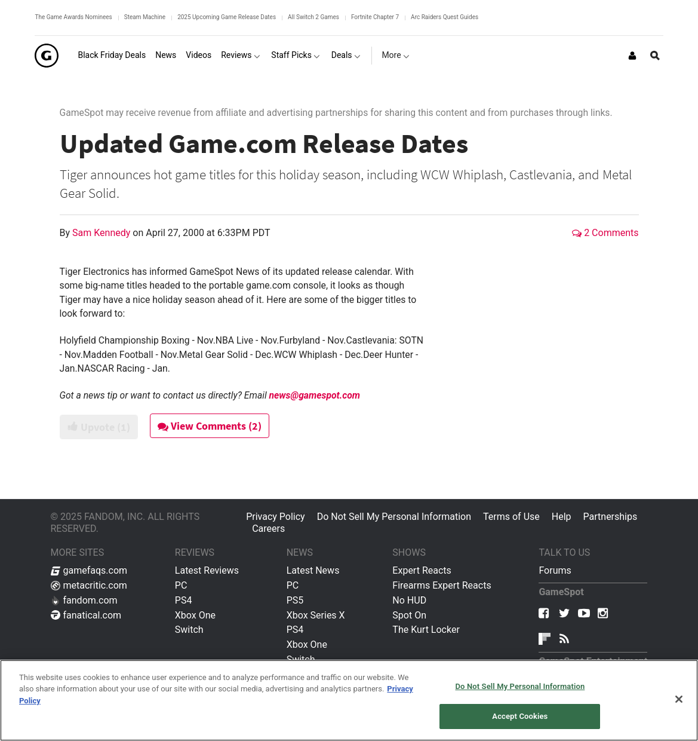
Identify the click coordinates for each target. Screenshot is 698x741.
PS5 (295, 600)
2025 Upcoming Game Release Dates (226, 17)
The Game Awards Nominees (73, 17)
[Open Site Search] (655, 56)
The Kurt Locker (425, 629)
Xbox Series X (316, 615)
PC (181, 585)
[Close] (679, 699)
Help (561, 516)
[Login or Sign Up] (632, 56)
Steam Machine (144, 17)
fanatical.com (86, 615)
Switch (189, 629)
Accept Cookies (520, 716)
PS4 (183, 600)
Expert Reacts (421, 570)
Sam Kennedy (102, 232)
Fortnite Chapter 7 (375, 17)
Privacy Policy (275, 516)
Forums (555, 570)
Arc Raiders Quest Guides (444, 17)
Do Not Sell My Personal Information (394, 516)
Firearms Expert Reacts (441, 585)
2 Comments (605, 232)
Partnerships (610, 516)
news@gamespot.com (314, 395)
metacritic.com (89, 585)
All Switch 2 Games (313, 17)
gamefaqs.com (89, 570)
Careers (268, 528)
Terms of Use (511, 516)
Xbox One (195, 615)
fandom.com (84, 600)
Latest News (313, 570)
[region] (349, 700)
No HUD (409, 600)
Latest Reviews (207, 570)
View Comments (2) (210, 426)
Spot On (409, 615)
